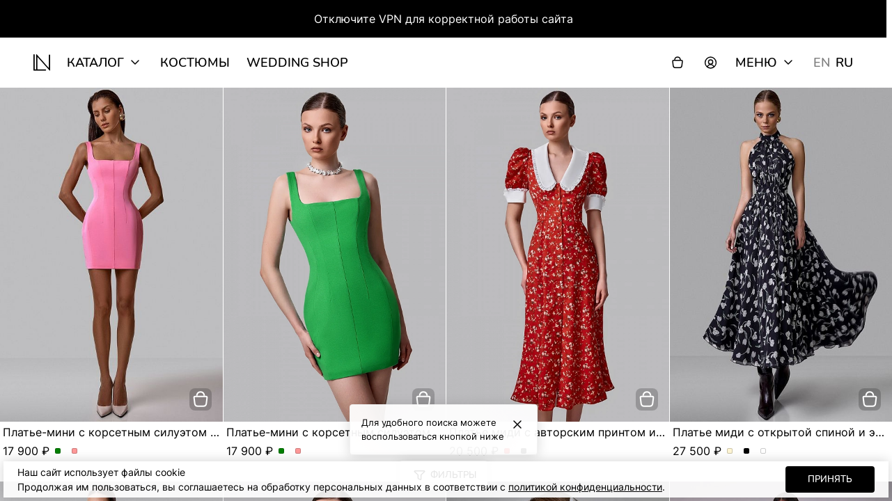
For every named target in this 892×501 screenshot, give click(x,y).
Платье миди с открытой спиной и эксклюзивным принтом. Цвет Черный (746, 452)
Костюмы (195, 62)
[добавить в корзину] (200, 399)
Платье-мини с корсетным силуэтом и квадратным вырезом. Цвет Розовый (74, 452)
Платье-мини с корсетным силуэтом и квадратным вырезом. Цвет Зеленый (58, 452)
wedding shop (297, 62)
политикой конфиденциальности (585, 487)
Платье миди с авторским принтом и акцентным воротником (620, 432)
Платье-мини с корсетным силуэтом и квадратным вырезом (172, 432)
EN (821, 62)
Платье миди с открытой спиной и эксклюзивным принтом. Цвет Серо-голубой (763, 452)
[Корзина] (677, 62)
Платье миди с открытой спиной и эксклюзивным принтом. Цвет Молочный (730, 452)
